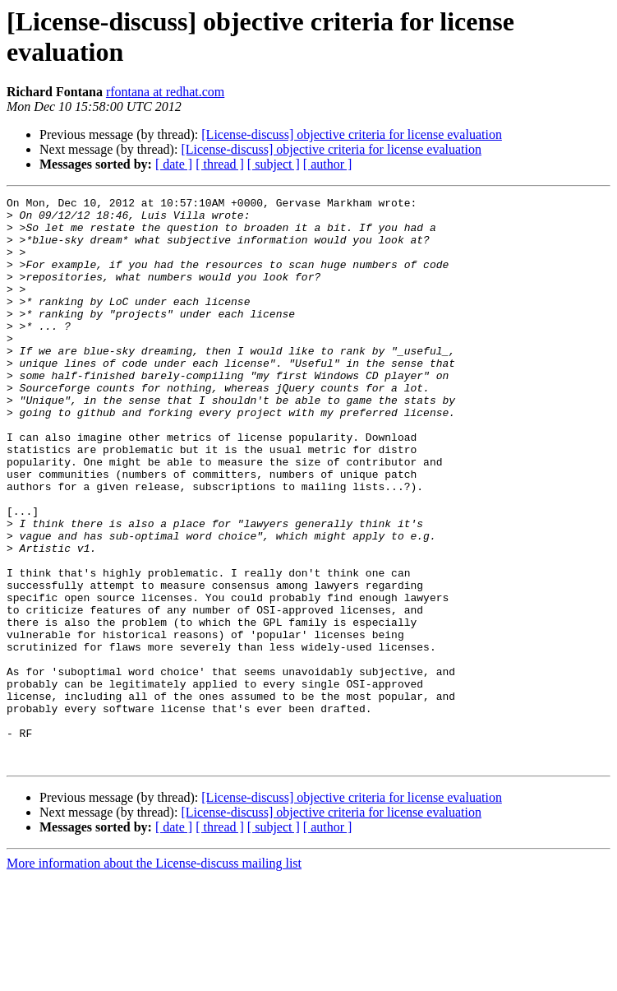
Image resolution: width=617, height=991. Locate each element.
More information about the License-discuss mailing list (154, 977)
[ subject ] (273, 164)
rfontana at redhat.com (165, 92)
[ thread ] (220, 164)
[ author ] (327, 164)
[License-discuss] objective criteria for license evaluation (351, 134)
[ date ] (173, 164)
